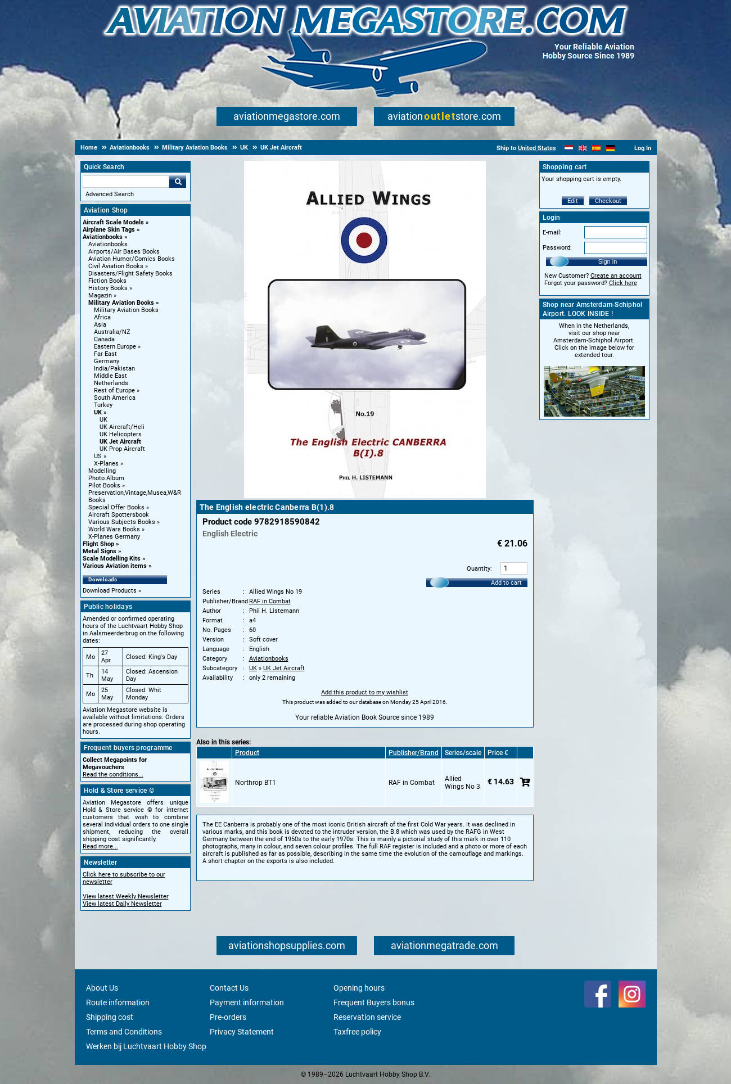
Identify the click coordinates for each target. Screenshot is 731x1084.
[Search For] (126, 181)
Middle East (110, 376)
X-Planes (106, 463)
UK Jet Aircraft (120, 441)
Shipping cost (109, 1017)
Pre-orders (228, 1017)
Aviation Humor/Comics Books (131, 259)
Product (247, 753)
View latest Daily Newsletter (122, 903)
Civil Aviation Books (115, 266)
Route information (118, 1002)
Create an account (616, 275)
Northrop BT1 (255, 783)
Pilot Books (104, 485)
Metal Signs (99, 551)
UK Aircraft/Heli (122, 427)
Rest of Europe (114, 390)
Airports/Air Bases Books (124, 251)
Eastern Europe (115, 346)
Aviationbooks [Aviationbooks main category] (108, 244)
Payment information (247, 1002)
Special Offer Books (116, 507)
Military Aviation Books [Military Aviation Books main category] (126, 310)
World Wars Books (114, 529)
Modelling (102, 471)
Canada (104, 339)
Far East (105, 354)
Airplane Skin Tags (109, 229)
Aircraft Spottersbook (118, 514)
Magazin (100, 295)
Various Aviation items (115, 566)
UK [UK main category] (103, 419)
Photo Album (106, 478)
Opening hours (359, 987)
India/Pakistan (114, 368)
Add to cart (506, 582)
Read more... (100, 846)
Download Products (110, 590)
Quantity (478, 568)
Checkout (608, 201)
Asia (100, 324)
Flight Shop (98, 544)
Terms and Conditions (124, 1031)
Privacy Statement (242, 1031)
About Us (102, 987)
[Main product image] (365, 496)
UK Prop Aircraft (122, 449)
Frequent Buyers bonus (373, 1002)
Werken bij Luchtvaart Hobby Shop (146, 1046)
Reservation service (367, 1017)
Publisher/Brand (414, 753)
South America (115, 397)
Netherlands (111, 383)
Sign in (607, 261)
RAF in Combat (270, 601)
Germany (106, 361)
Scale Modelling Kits (112, 558)
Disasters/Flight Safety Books (130, 273)
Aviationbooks (103, 237)
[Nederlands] (569, 148)
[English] (583, 148)
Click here (623, 283)
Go (177, 181)
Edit (572, 201)
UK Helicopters (121, 434)
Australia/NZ (112, 332)
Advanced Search (109, 194)
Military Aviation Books (121, 302)
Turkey (103, 405)
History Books (108, 288)
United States (537, 148)
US (98, 456)
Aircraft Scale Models (113, 222)
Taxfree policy (357, 1031)
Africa (102, 317)
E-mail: (552, 232)
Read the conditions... (113, 774)
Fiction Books (107, 280)
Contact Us (229, 987)
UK (98, 412)
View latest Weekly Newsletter (126, 896)
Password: (557, 247)
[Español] (596, 148)
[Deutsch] (610, 148)
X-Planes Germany (114, 536)
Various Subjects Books (121, 522)
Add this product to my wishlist (364, 692)
